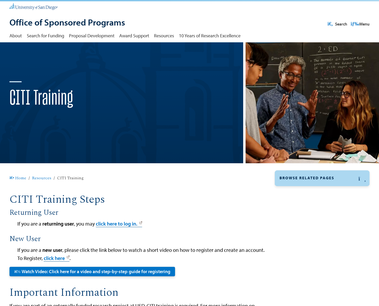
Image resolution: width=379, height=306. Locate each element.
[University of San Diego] (33, 6)
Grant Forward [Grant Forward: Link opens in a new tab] (294, 233)
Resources (164, 35)
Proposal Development (91, 35)
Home (17, 195)
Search (359, 24)
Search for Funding (45, 35)
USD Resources (327, 24)
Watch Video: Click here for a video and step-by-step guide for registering (92, 288)
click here (54, 274)
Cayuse (287, 209)
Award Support (134, 35)
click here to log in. (116, 240)
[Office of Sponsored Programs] (67, 22)
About (15, 35)
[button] (322, 195)
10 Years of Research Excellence (210, 35)
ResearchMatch (295, 245)
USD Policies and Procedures (308, 270)
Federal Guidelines (298, 221)
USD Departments (298, 257)
